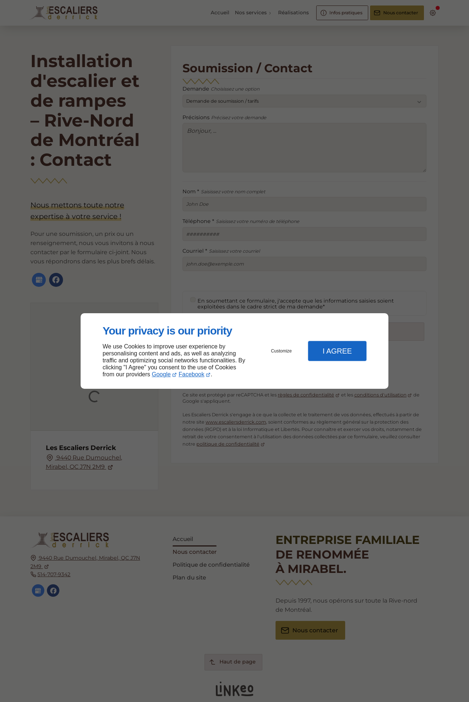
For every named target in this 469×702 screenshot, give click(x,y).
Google (161, 374)
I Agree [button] (337, 351)
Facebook (191, 374)
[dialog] (234, 351)
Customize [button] (281, 351)
